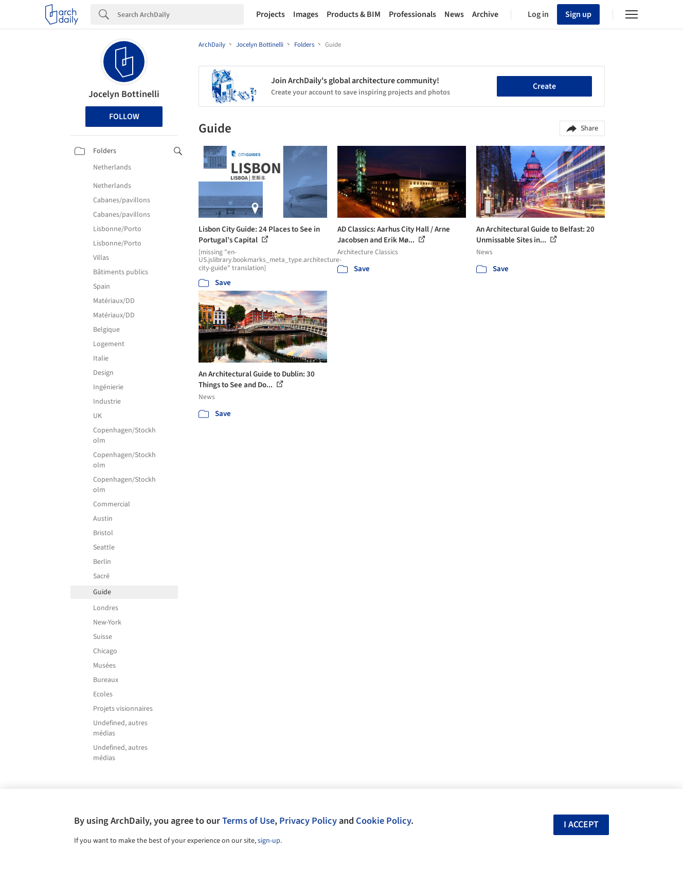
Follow (124, 116)
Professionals (412, 14)
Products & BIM (354, 14)
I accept (581, 824)
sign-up (269, 841)
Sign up (578, 14)
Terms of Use (248, 820)
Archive (485, 14)
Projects (270, 14)
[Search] (180, 14)
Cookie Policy (383, 820)
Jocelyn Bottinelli (123, 94)
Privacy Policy (308, 820)
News (454, 14)
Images (305, 14)
